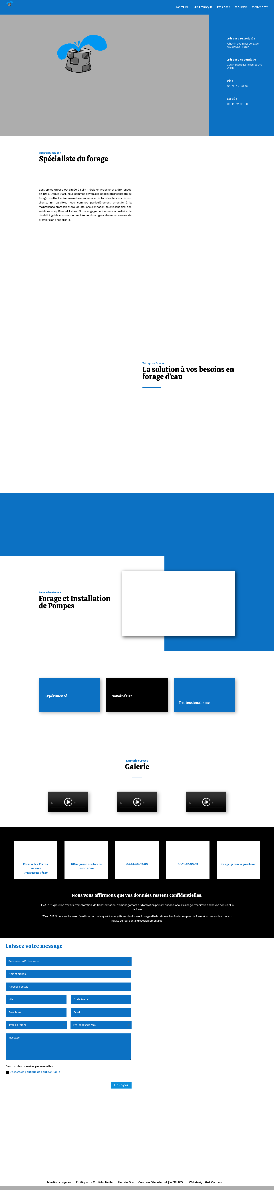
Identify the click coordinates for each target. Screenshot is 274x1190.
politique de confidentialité (42, 1072)
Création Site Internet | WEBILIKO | (161, 1182)
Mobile (232, 99)
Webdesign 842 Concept (206, 1182)
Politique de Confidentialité (94, 1182)
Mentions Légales (59, 1182)
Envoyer (121, 1085)
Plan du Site (126, 1182)
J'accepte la (33, 1072)
